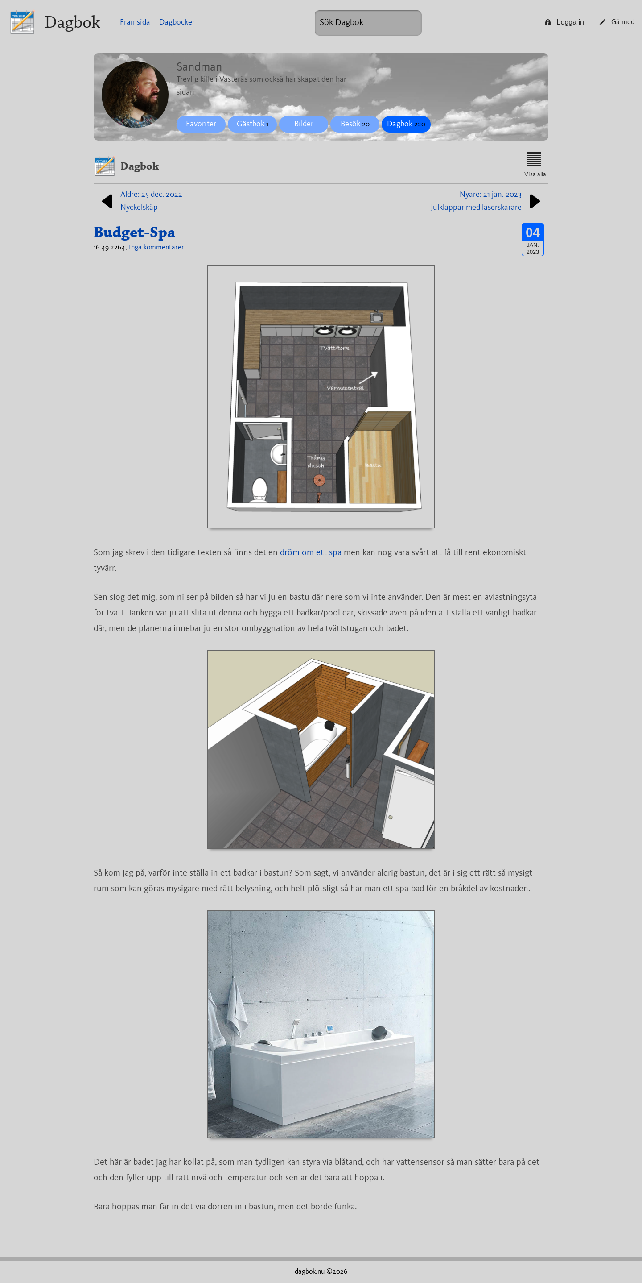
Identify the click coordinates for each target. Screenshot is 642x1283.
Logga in (564, 22)
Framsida (135, 22)
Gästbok (252, 124)
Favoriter (201, 124)
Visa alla (535, 165)
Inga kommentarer (156, 247)
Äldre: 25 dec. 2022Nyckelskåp (140, 201)
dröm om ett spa (311, 552)
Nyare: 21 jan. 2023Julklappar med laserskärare (487, 201)
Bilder (303, 124)
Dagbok (72, 22)
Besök (355, 124)
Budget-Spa (134, 232)
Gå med (616, 22)
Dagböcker (177, 22)
